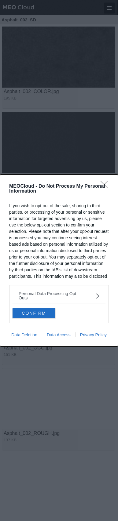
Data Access (59, 334)
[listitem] (59, 295)
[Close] (106, 186)
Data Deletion (24, 334)
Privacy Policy (93, 334)
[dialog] (59, 260)
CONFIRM (34, 313)
